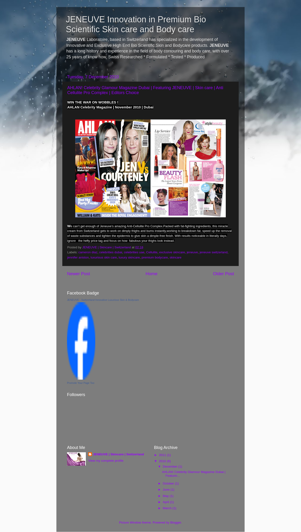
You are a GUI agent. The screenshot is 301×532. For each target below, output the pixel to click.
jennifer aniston (78, 257)
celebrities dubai (110, 252)
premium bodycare (155, 257)
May (166, 496)
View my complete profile (105, 460)
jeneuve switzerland (214, 252)
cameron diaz (87, 252)
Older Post (223, 273)
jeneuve (192, 252)
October (169, 483)
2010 (163, 461)
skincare (175, 257)
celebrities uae (134, 252)
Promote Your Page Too (80, 382)
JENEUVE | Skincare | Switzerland (118, 454)
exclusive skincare (172, 252)
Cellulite (152, 252)
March (167, 508)
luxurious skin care (104, 257)
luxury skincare (129, 257)
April (166, 502)
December (170, 466)
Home (151, 273)
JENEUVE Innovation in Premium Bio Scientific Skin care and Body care (136, 24)
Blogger (175, 522)
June (166, 489)
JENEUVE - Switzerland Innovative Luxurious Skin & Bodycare (103, 299)
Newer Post (78, 273)
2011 (163, 455)
